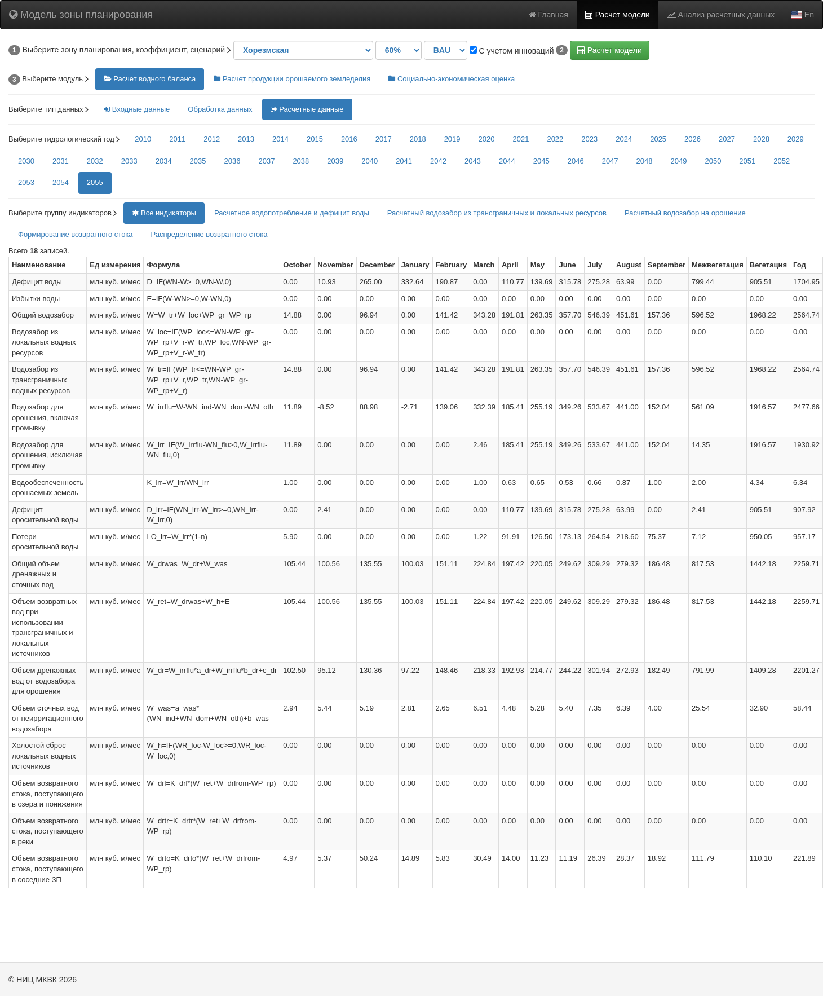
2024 (624, 139)
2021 (520, 139)
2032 (95, 161)
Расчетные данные (307, 109)
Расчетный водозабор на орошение (685, 213)
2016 (349, 139)
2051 (747, 161)
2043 (472, 161)
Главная (548, 14)
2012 (211, 139)
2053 (26, 182)
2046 (576, 161)
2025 (658, 139)
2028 (761, 139)
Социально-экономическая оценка (451, 78)
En (802, 14)
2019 (452, 139)
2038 (301, 161)
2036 (232, 161)
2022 (555, 139)
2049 (679, 161)
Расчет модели (617, 14)
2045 (541, 161)
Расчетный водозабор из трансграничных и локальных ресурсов (497, 213)
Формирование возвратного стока (75, 234)
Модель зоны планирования (81, 14)
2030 (26, 161)
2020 (487, 139)
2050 (713, 161)
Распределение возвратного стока (209, 234)
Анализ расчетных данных (721, 14)
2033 (129, 161)
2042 (438, 161)
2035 (198, 161)
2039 (335, 161)
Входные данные (137, 109)
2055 (95, 182)
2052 (781, 161)
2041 (404, 161)
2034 (164, 161)
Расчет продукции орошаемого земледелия (292, 78)
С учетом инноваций (512, 50)
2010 (143, 139)
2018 (418, 139)
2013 (246, 139)
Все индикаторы (164, 213)
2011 (177, 139)
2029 (795, 139)
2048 (644, 161)
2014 (280, 139)
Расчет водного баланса (150, 78)
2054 (60, 182)
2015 (315, 139)
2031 (60, 161)
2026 (692, 139)
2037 (266, 161)
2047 (610, 161)
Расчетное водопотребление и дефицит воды (291, 213)
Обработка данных (220, 109)
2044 (507, 161)
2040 (369, 161)
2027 (727, 139)
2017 (383, 139)
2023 (589, 139)
